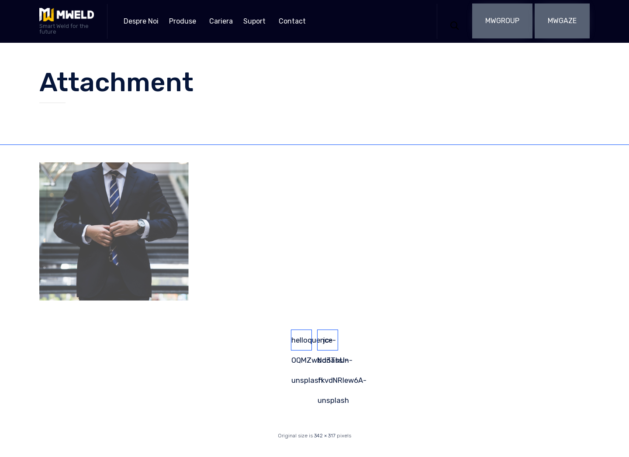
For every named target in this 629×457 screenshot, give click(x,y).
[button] (502, 20)
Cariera (221, 21)
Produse (182, 21)
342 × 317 (324, 436)
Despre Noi (141, 21)
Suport (254, 21)
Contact (292, 21)
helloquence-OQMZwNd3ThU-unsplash (301, 343)
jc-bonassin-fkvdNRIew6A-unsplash (328, 343)
